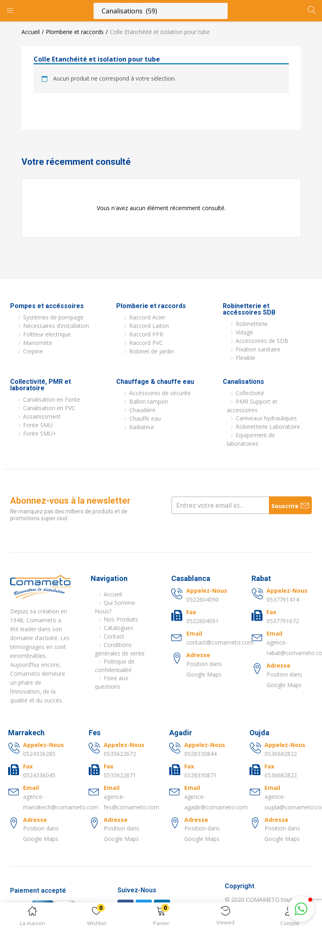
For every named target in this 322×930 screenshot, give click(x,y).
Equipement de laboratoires (251, 439)
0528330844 (200, 754)
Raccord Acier (147, 317)
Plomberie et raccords (75, 32)
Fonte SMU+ (39, 433)
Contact (114, 636)
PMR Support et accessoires (252, 406)
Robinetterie (252, 324)
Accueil (30, 32)
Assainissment (42, 416)
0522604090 (202, 599)
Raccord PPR (146, 334)
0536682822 (280, 754)
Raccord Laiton (149, 326)
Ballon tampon (148, 401)
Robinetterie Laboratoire (268, 426)
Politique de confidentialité (114, 666)
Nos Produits (121, 619)
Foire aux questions (111, 682)
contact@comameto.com (220, 642)
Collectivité (250, 393)
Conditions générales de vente (120, 649)
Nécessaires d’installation (56, 326)
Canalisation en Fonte (51, 399)
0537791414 (283, 599)
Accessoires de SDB (262, 341)
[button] (161, 917)
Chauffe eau (145, 418)
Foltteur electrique (47, 334)
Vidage (244, 332)
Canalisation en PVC (49, 408)
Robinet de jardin (151, 351)
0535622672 (120, 754)
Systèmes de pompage (53, 317)
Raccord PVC (146, 343)
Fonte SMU (38, 425)
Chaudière (142, 410)
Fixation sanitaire (258, 349)
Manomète (37, 343)
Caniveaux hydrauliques (266, 418)
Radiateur (141, 427)
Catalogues (118, 628)
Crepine (33, 351)
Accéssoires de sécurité (160, 393)
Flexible (245, 358)
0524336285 (39, 754)
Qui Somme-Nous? (116, 607)
